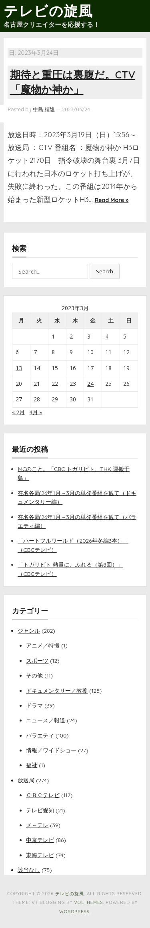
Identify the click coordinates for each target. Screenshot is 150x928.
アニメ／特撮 (43, 645)
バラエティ (40, 735)
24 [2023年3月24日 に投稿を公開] (90, 383)
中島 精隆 (44, 109)
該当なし (29, 870)
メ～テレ (37, 825)
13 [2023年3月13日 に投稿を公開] (19, 368)
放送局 (26, 780)
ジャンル (29, 630)
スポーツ (37, 660)
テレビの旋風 (48, 11)
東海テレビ (40, 855)
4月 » (36, 412)
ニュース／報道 (45, 720)
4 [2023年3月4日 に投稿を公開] (106, 336)
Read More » (111, 200)
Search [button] (104, 271)
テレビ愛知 (40, 810)
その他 (34, 675)
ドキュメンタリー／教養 (57, 690)
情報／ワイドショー (51, 750)
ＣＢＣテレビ (43, 795)
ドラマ (34, 705)
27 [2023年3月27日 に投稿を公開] (19, 399)
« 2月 (18, 412)
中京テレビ (40, 840)
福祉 (31, 765)
